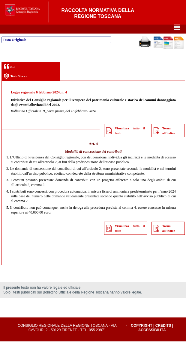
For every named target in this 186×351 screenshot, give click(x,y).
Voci (9, 75)
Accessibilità (152, 340)
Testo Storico (15, 86)
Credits (163, 335)
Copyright (141, 335)
